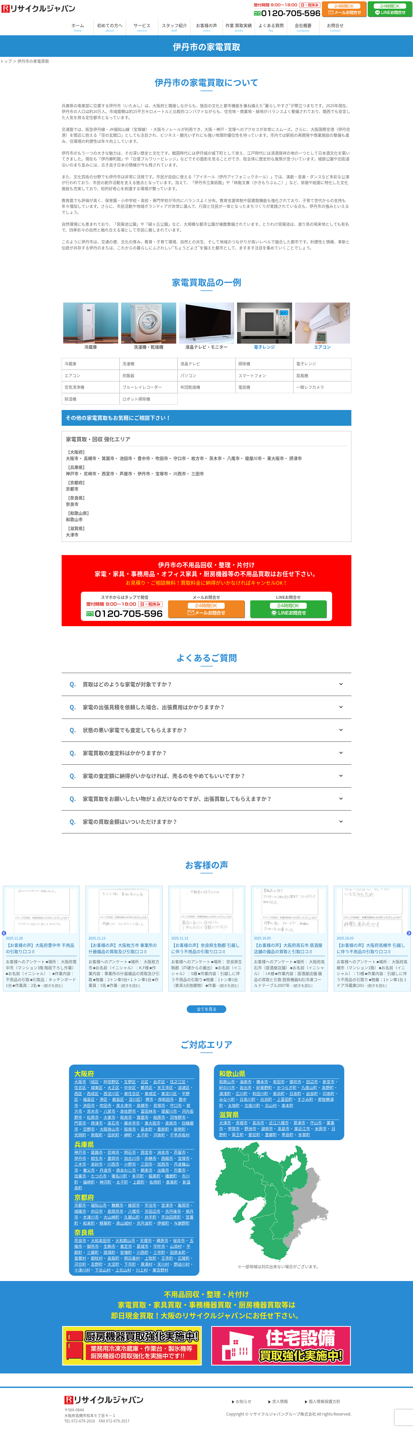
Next (409, 933)
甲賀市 (234, 1128)
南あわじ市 (126, 1170)
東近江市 (302, 1128)
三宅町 (159, 1252)
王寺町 (167, 1258)
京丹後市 (173, 1211)
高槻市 (90, 458)
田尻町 (113, 1135)
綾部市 (134, 1205)
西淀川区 (111, 1093)
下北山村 (103, 1270)
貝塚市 (159, 1105)
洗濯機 (128, 364)
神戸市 (72, 473)
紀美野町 (264, 1087)
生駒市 (109, 1246)
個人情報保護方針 (324, 1401)
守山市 (316, 1123)
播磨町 (171, 1176)
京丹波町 (145, 1223)
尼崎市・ (92, 473)
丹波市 (105, 1170)
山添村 (176, 1246)
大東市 (109, 1117)
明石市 (130, 1152)
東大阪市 (275, 458)
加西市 (163, 1164)
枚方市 (197, 458)
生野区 (130, 1082)
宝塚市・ (163, 473)
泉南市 (171, 1123)
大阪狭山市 (109, 1129)
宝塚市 (184, 1158)
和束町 (89, 1223)
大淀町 (113, 1264)
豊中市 (143, 458)
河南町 (159, 1135)
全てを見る (207, 1009)
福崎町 (89, 1182)
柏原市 (159, 1117)
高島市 (283, 1128)
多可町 (138, 1176)
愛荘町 (254, 1135)
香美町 (172, 1182)
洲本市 (163, 1152)
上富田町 (285, 1099)
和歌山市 (74, 519)
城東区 (97, 1087)
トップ (6, 61)
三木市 (80, 1164)
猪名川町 (119, 1176)
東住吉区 (132, 1093)
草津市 (299, 1123)
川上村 (142, 1270)
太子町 (143, 1135)
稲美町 (154, 1176)
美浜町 (279, 1093)
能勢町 (180, 1129)
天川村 (163, 1264)
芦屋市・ (128, 473)
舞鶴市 (117, 1205)
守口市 (179, 458)
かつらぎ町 (287, 1087)
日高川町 (247, 1099)
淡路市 (163, 1170)
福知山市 (99, 1205)
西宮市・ (110, 473)
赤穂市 (150, 1158)
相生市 (97, 1158)
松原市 (93, 1117)
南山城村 (124, 1223)
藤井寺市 (132, 1123)
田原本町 (178, 1252)
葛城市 (143, 1246)
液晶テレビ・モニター (206, 347)
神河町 (105, 1182)
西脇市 (167, 1158)
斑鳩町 (109, 1252)
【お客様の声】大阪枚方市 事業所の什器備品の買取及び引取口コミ (205, 948)
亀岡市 (184, 1205)
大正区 (113, 1087)
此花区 (159, 1082)
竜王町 (238, 1135)
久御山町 (132, 1217)
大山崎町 (111, 1217)
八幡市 (134, 1211)
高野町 (328, 1087)
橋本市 (262, 1082)
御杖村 (97, 1258)
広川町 (242, 1093)
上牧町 (150, 1258)
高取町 (113, 1258)
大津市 (72, 534)
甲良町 (287, 1135)
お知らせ (244, 1401)
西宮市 (147, 1152)
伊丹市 (80, 1158)
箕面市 (108, 458)
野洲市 (250, 1128)
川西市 (113, 1164)
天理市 (146, 1240)
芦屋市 (180, 1152)
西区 (78, 1093)
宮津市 (167, 1205)
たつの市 (99, 1176)
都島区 (118, 1099)
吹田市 (161, 458)
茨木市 (215, 458)
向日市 (97, 1211)
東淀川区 (169, 1093)
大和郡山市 (125, 1240)
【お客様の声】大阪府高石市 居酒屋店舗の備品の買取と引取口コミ (371, 948)
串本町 (287, 1105)
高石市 (113, 1123)
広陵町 (184, 1258)
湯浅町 (225, 1093)
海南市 (246, 1082)
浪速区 (184, 1087)
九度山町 (309, 1087)
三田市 (197, 473)
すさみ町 (305, 1099)
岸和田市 (166, 1099)
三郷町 (93, 1252)
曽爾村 (80, 1258)
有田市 (279, 1082)
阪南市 (130, 1129)
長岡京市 (115, 1211)
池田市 (126, 458)
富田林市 (148, 1111)
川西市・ (181, 473)
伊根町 (163, 1223)
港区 (103, 1099)
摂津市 (295, 458)
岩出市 (246, 1087)
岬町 (128, 1135)
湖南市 (267, 1128)
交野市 (89, 1129)
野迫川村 (182, 1264)
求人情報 (280, 1401)
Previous (4, 933)
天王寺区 (165, 1087)
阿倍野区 (111, 1082)
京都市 (72, 489)
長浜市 (258, 1123)
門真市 (80, 1123)
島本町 (147, 1129)
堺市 (149, 1099)
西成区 (93, 1093)
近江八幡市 (279, 1123)
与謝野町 (182, 1223)
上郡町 (139, 1182)
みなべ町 (227, 1099)
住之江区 (178, 1082)
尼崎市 (113, 1152)
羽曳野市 (178, 1117)
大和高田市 (101, 1240)
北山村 (271, 1105)
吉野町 (97, 1264)
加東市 (80, 1176)
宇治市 (150, 1205)
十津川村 (82, 1270)
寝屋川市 (253, 458)
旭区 (95, 1082)
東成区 (150, 1093)
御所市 (93, 1246)
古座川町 (252, 1105)
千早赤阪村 (180, 1135)
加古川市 (132, 1158)
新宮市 (329, 1082)
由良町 (312, 1093)
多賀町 (304, 1135)
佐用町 (155, 1182)
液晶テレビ (190, 364)
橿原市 (162, 1240)
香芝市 (126, 1246)
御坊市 (295, 1082)
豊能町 (163, 1129)
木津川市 (91, 1217)
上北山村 (123, 1270)
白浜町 (266, 1099)
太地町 (234, 1105)
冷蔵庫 (90, 347)
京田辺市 (152, 1211)
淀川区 (135, 1099)
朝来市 (147, 1170)
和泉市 (126, 1117)
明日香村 (132, 1258)
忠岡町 (80, 1135)
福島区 (89, 1099)
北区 (145, 1082)
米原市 (321, 1128)
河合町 (80, 1264)
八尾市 (233, 458)
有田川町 (260, 1093)
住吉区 (80, 1087)
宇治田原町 (171, 1217)
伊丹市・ (145, 473)
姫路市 (97, 1152)
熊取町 (97, 1135)
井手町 (150, 1217)
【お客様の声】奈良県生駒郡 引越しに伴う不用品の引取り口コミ (288, 948)
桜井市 (179, 1240)
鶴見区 (147, 1087)
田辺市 (312, 1082)
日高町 (295, 1093)
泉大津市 (124, 1105)
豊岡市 (113, 1158)
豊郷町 (271, 1135)
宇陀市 (159, 1246)
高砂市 (97, 1164)
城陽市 (80, 1211)
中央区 (130, 1087)
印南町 (329, 1093)
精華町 (105, 1223)
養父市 (89, 1170)
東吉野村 (160, 1270)
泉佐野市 (128, 1111)
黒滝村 (147, 1264)
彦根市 (242, 1123)
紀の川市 (227, 1087)
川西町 (143, 1252)
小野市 (130, 1164)
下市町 (130, 1264)
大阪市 (72, 458)
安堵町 (126, 1252)
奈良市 (72, 504)
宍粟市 (180, 1170)
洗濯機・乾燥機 (148, 347)
